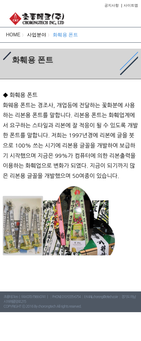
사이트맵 (131, 5)
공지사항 (111, 5)
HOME (13, 34)
